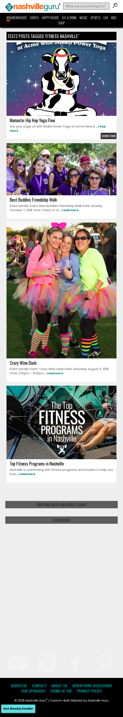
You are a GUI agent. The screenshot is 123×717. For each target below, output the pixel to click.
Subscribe (61, 520)
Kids (113, 17)
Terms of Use (61, 691)
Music (83, 17)
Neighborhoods (17, 17)
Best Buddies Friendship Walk (33, 199)
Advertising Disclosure (92, 685)
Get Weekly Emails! (18, 709)
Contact (39, 685)
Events (34, 17)
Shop (61, 23)
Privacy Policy (89, 691)
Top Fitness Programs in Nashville (37, 463)
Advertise (19, 685)
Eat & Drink (69, 17)
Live (105, 17)
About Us (59, 685)
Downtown (108, 136)
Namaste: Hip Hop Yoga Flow (32, 120)
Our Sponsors (33, 691)
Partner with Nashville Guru (61, 504)
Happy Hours (50, 17)
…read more (69, 210)
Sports (95, 17)
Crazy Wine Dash (23, 362)
